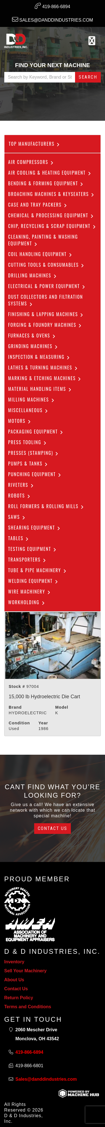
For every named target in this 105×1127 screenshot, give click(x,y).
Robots (19, 495)
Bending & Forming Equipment (46, 183)
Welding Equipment (33, 581)
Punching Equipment (35, 474)
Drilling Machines (32, 275)
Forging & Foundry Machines (45, 324)
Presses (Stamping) (33, 453)
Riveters (21, 485)
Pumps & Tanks (28, 463)
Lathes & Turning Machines (43, 367)
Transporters (27, 559)
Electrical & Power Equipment (47, 286)
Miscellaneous (28, 410)
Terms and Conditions (27, 1006)
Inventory (14, 961)
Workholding (27, 602)
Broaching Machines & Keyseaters (51, 194)
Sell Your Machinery (25, 970)
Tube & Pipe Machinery (37, 570)
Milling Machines (31, 399)
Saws (17, 517)
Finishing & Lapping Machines (46, 314)
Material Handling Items (40, 388)
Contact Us (52, 828)
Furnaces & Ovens (32, 335)
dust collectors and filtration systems (45, 300)
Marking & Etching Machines (45, 378)
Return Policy (18, 997)
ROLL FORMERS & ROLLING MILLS (46, 506)
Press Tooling (27, 442)
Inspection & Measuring (39, 356)
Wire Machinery (29, 591)
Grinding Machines (33, 346)
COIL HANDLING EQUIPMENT (40, 254)
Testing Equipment (32, 549)
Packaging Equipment (36, 431)
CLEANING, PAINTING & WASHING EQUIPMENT (43, 240)
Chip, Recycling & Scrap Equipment (52, 226)
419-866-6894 (52, 6)
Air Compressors (31, 162)
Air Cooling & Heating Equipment (50, 172)
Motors (20, 421)
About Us (14, 979)
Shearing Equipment (34, 527)
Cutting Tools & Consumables (46, 264)
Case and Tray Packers (38, 204)
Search (88, 77)
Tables (18, 538)
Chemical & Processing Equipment (51, 215)
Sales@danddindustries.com (52, 19)
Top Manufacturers (34, 143)
